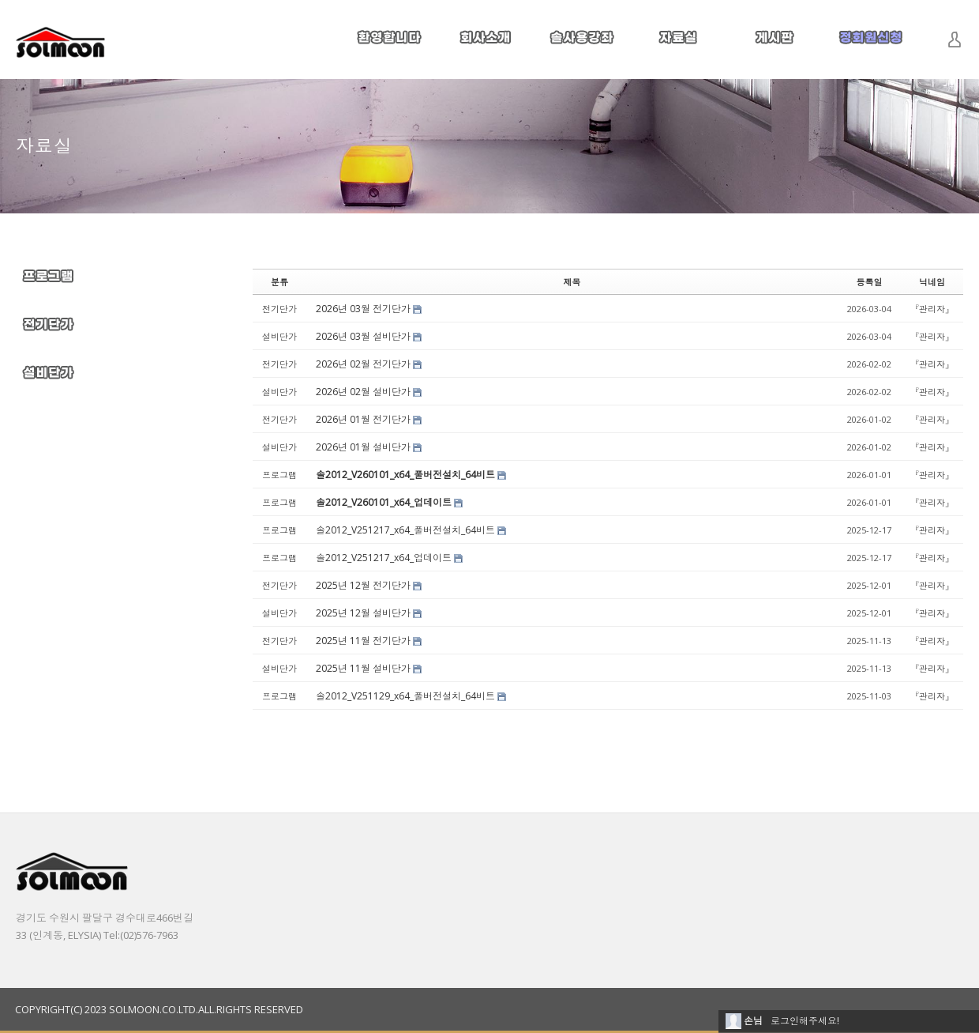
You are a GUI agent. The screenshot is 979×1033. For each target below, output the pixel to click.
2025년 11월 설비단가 (363, 668)
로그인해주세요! (805, 1020)
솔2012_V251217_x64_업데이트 (384, 557)
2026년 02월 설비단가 (363, 391)
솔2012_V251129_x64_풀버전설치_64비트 (405, 696)
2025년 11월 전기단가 (363, 640)
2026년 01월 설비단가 (363, 447)
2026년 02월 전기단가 (363, 364)
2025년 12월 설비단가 (363, 613)
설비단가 (279, 336)
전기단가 (279, 309)
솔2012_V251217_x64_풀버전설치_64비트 (405, 530)
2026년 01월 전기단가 (363, 419)
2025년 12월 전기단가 (363, 585)
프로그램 (279, 475)
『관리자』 (932, 309)
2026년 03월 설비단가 (363, 336)
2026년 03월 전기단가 (363, 308)
